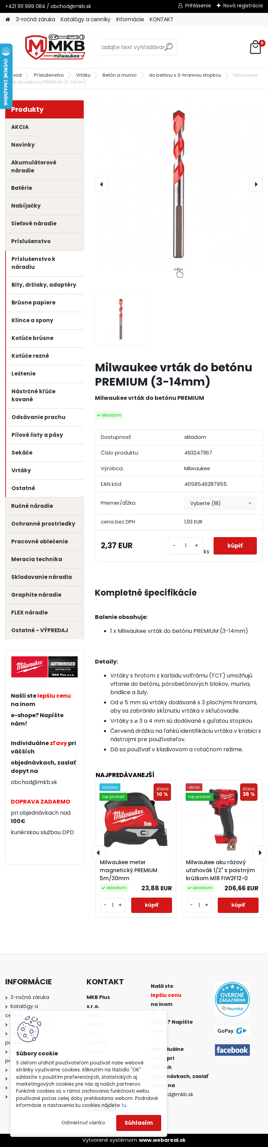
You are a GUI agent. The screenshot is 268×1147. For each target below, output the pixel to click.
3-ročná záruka (35, 19)
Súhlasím (139, 1123)
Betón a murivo (120, 75)
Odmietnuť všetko (83, 1122)
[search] (169, 49)
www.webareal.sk (162, 1140)
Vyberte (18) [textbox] (205, 503)
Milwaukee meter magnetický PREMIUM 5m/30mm (128, 870)
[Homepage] (7, 19)
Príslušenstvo (49, 75)
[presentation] (102, 184)
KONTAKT (161, 19)
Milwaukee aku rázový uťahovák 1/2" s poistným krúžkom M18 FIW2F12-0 (220, 870)
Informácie (130, 19)
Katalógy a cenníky (86, 19)
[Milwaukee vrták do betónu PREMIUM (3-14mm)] (179, 184)
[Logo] (53, 47)
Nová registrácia (243, 5)
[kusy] (185, 546)
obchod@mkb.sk (34, 782)
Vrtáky (83, 75)
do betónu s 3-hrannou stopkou (185, 75)
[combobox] (220, 503)
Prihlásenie (198, 5)
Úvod (16, 75)
